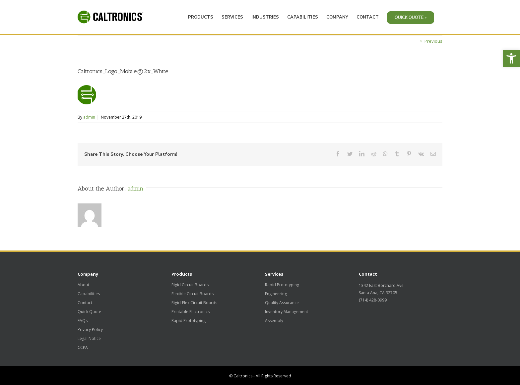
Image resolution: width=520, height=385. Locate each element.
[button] (511, 58)
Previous (433, 40)
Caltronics (242, 376)
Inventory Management (286, 312)
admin (89, 116)
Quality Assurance (282, 303)
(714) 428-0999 (373, 300)
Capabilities (89, 294)
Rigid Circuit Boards (190, 285)
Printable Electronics (190, 312)
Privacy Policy (90, 330)
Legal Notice (89, 339)
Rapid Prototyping (188, 321)
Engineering (276, 294)
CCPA (83, 348)
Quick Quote (89, 312)
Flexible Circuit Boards (192, 294)
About (83, 285)
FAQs (83, 321)
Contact (85, 303)
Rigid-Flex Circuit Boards (194, 303)
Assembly (274, 321)
